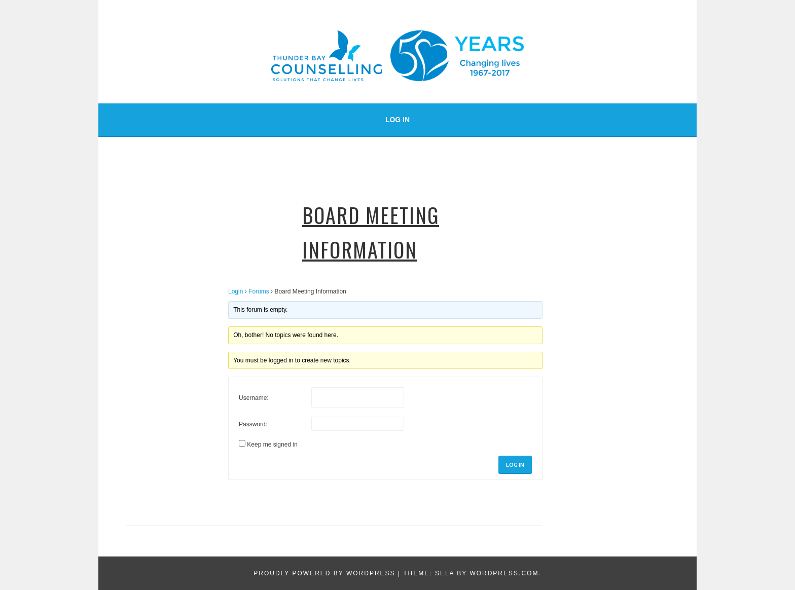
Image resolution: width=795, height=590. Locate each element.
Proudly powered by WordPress (324, 573)
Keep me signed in (272, 444)
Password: (253, 424)
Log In (397, 120)
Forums (258, 291)
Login (235, 291)
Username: (254, 397)
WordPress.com (503, 573)
